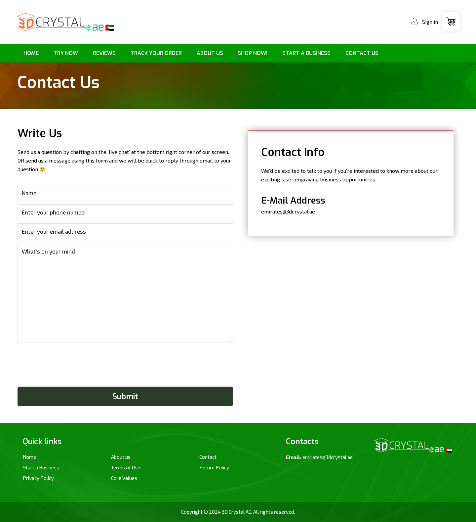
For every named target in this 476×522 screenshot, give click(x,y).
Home (29, 457)
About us (121, 457)
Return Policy (214, 467)
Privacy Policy (38, 478)
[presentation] (68, 366)
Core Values (124, 478)
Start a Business (41, 467)
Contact (208, 457)
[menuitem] (31, 53)
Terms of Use (125, 467)
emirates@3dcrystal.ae (288, 211)
